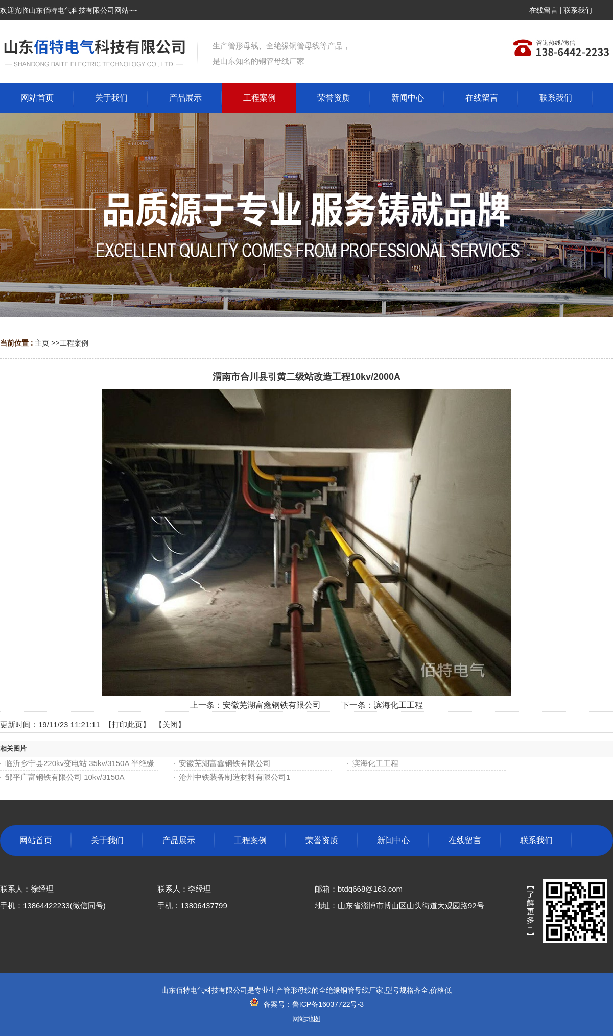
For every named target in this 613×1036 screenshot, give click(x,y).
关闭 (170, 724)
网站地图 (306, 1019)
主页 (42, 343)
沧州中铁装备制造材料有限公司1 (234, 777)
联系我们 (577, 10)
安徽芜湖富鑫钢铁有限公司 (272, 705)
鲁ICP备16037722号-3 (328, 1004)
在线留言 (543, 10)
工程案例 (74, 343)
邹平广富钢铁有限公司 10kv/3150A (64, 777)
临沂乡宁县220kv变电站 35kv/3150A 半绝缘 (79, 763)
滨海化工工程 (398, 705)
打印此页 (127, 724)
